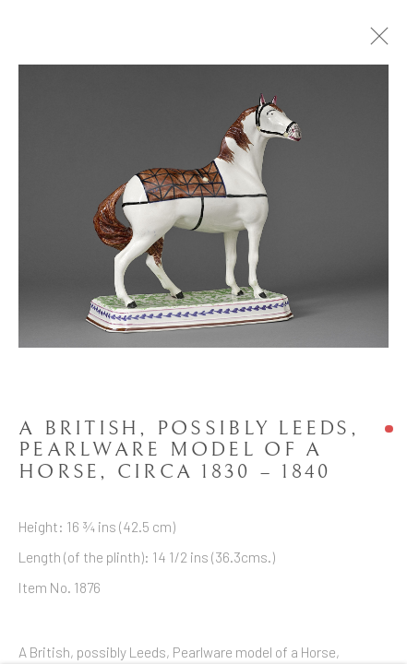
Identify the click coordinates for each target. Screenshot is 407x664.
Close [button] (393, 41)
